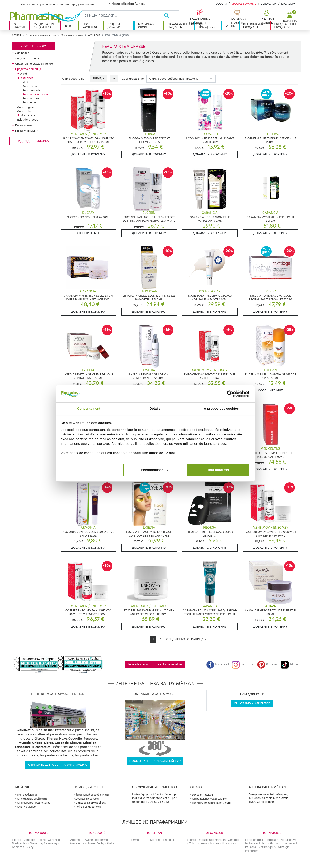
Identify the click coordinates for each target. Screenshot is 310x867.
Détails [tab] (155, 408)
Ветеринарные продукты (254, 25)
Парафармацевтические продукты (181, 25)
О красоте (20, 25)
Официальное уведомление (209, 799)
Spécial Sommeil (244, 4)
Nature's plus (267, 847)
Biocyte (191, 840)
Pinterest (268, 664)
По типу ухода (24, 125)
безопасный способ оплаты (92, 795)
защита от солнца (27, 58)
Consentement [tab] (88, 408)
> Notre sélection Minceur (127, 4)
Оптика (231, 26)
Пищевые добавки (115, 25)
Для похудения (207, 25)
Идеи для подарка (33, 141)
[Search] (123, 15)
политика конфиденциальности (211, 803)
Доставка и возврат (87, 799)
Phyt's (110, 843)
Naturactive (288, 840)
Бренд (97, 78)
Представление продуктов (286, 25)
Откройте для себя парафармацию (57, 765)
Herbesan (272, 840)
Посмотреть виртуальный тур (155, 761)
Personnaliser (154, 470)
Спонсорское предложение (34, 803)
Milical (193, 843)
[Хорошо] (171, 15)
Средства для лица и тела (44, 25)
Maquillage (27, 115)
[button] (266, 17)
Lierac (203, 843)
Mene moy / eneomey (43, 843)
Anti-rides (94, 35)
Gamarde (18, 847)
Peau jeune (29, 102)
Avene (42, 840)
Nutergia (284, 847)
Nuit (25, 82)
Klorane (155, 840)
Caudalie (29, 840)
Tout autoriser (218, 470)
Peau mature (31, 98)
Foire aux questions (88, 807)
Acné (23, 73)
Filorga (16, 840)
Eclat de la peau (27, 119)
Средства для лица (72, 35)
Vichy (30, 847)
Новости (220, 4)
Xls (234, 843)
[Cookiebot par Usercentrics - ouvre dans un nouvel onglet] (230, 394)
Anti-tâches (24, 111)
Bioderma (101, 840)
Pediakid (168, 840)
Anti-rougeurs (26, 107)
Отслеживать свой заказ (32, 799)
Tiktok (289, 664)
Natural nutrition (256, 843)
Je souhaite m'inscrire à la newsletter (155, 664)
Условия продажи (203, 795)
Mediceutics (19, 843)
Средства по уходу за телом (34, 64)
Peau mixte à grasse (35, 94)
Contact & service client (91, 803)
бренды (287, 4)
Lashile (214, 843)
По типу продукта (26, 131)
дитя (68, 26)
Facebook (218, 664)
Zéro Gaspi (268, 4)
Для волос (22, 53)
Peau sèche (30, 86)
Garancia (54, 840)
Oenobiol (234, 840)
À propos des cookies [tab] (221, 408)
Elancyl (225, 843)
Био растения (90, 25)
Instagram (243, 664)
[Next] (186, 639)
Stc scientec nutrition (212, 840)
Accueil (16, 35)
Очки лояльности (27, 807)
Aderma (75, 840)
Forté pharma (254, 840)
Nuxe (91, 843)
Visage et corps (33, 46)
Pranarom (251, 851)
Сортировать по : (74, 79)
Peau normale (31, 90)
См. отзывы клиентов (252, 703)
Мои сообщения (27, 795)
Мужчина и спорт (146, 25)
